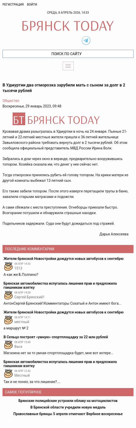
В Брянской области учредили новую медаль (67, 407)
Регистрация (13, 4)
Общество (11, 101)
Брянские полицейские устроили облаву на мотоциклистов (68, 401)
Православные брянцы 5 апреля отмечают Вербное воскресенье (68, 414)
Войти (32, 4)
